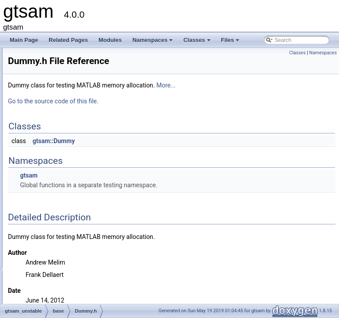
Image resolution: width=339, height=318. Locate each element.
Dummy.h (54, 191)
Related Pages (68, 40)
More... (276, 85)
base (42, 152)
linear (42, 230)
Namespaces (153, 42)
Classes (197, 42)
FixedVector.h (59, 201)
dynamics (47, 220)
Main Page (24, 40)
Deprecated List (33, 75)
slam (41, 249)
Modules (110, 40)
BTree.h (52, 162)
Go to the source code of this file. (163, 101)
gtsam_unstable (48, 143)
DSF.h (50, 181)
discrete (45, 211)
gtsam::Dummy (164, 140)
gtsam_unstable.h (57, 259)
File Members (38, 269)
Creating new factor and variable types (60, 65)
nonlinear (47, 240)
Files (231, 42)
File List (31, 123)
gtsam (15, 55)
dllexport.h (55, 172)
